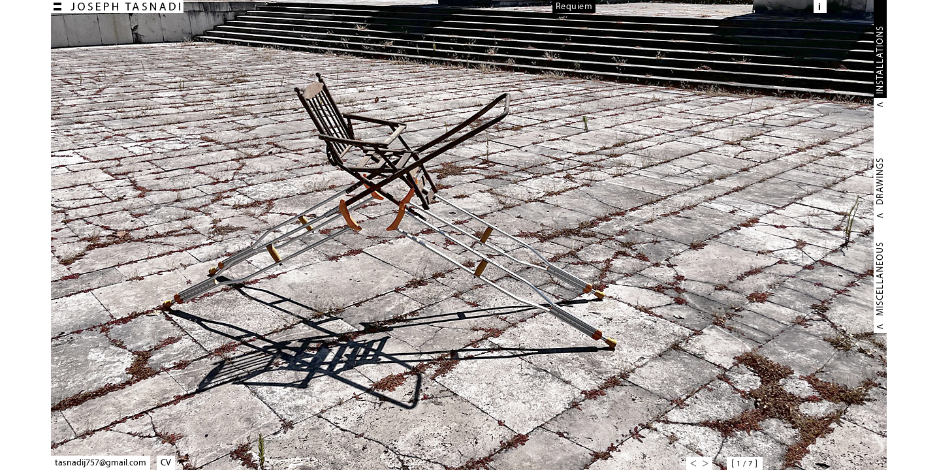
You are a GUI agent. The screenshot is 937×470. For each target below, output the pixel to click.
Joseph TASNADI (117, 6)
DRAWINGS (879, 181)
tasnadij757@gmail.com (100, 462)
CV (166, 462)
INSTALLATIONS (879, 59)
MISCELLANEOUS (879, 279)
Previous (692, 463)
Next (705, 463)
